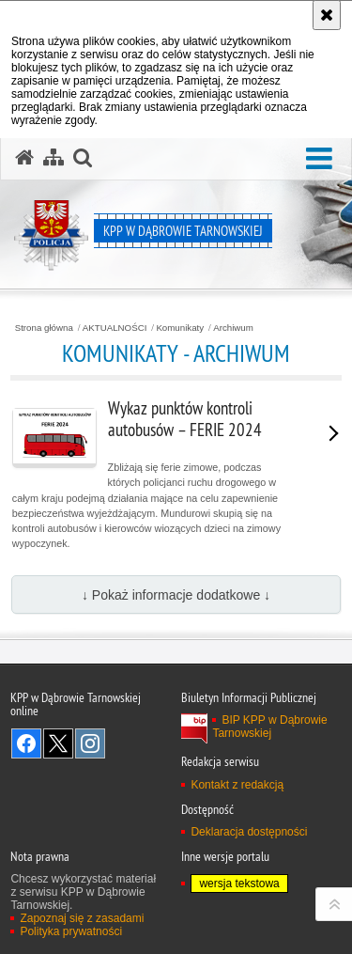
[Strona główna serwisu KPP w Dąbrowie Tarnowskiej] (24, 158)
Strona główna (44, 328)
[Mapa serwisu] (53, 158)
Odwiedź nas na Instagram (90, 743)
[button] (319, 159)
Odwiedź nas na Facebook (26, 743)
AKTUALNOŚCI (115, 328)
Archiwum (233, 328)
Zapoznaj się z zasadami (82, 918)
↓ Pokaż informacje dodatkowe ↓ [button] (176, 594)
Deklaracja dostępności (249, 831)
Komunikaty (180, 328)
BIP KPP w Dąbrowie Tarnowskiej (269, 726)
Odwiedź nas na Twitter (58, 743)
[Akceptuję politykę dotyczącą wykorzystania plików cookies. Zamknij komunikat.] (327, 15)
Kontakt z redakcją (237, 784)
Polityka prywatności (71, 931)
